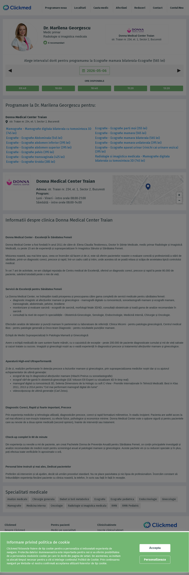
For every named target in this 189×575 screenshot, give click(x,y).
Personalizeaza (155, 559)
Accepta (155, 547)
